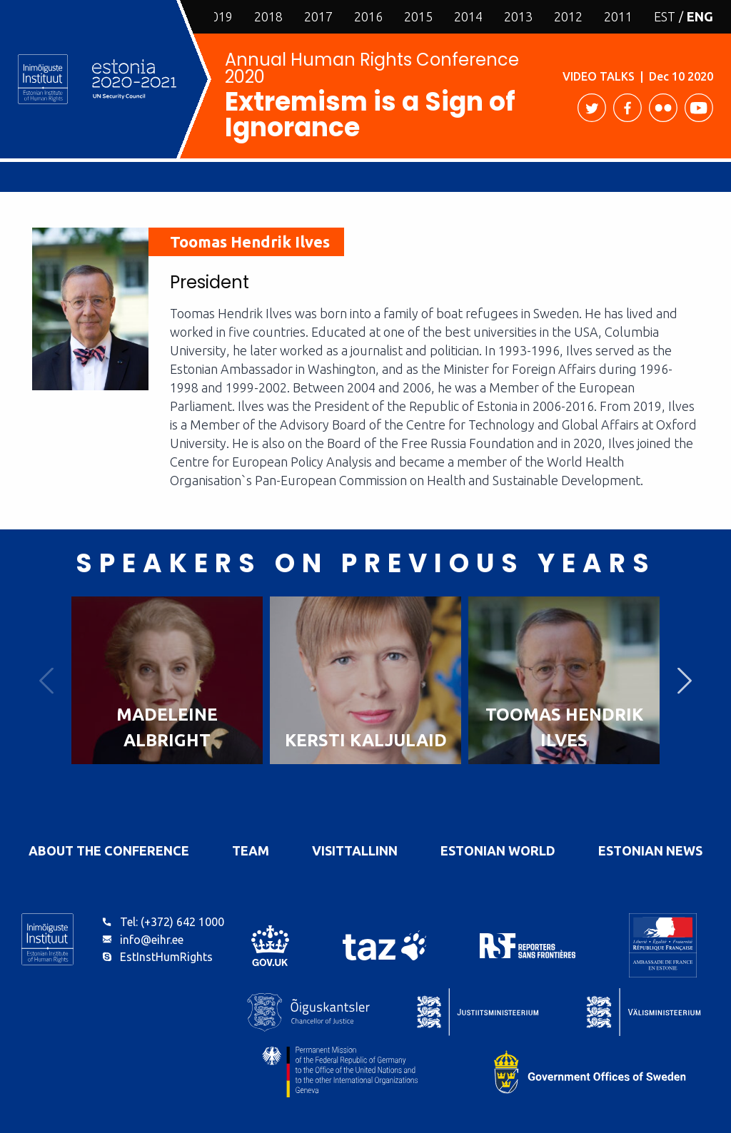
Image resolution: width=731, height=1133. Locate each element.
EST (664, 16)
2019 (218, 16)
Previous (46, 680)
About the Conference (109, 850)
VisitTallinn (355, 850)
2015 (418, 16)
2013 (518, 16)
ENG (700, 16)
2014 (468, 16)
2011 (618, 16)
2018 (268, 16)
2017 (318, 16)
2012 (568, 16)
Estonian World (497, 850)
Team (250, 850)
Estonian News (650, 850)
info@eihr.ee (151, 939)
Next (684, 680)
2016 (368, 16)
